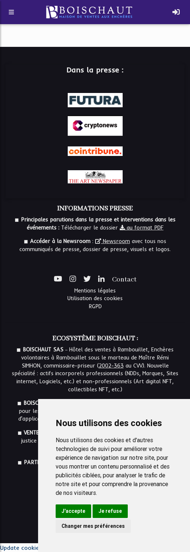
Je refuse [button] (110, 511)
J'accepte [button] (73, 511)
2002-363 (111, 365)
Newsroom (112, 241)
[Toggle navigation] (176, 12)
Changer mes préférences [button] (93, 526)
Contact (124, 279)
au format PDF (142, 227)
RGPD (95, 306)
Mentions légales (95, 290)
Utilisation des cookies (95, 298)
